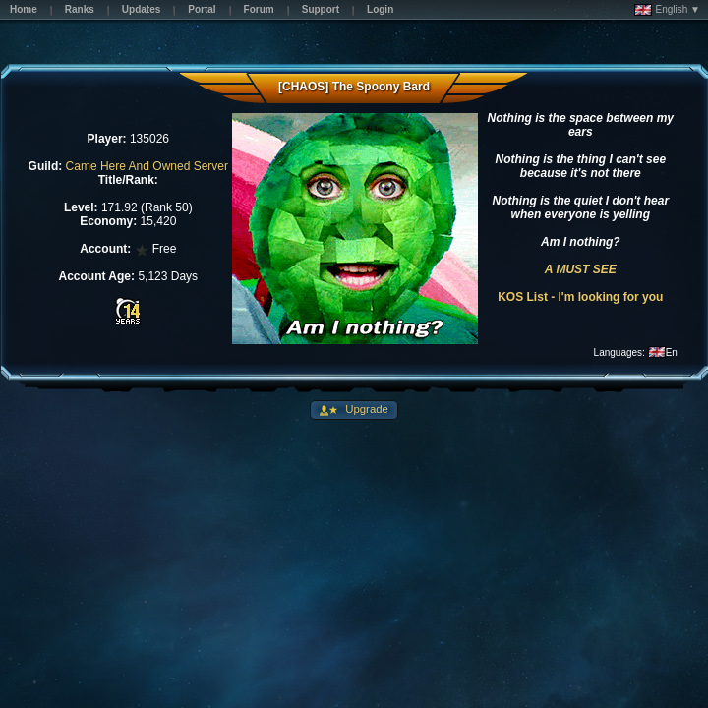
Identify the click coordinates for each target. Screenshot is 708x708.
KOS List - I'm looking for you (580, 297)
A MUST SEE (581, 269)
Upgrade (365, 409)
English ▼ (667, 10)
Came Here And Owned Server (147, 166)
